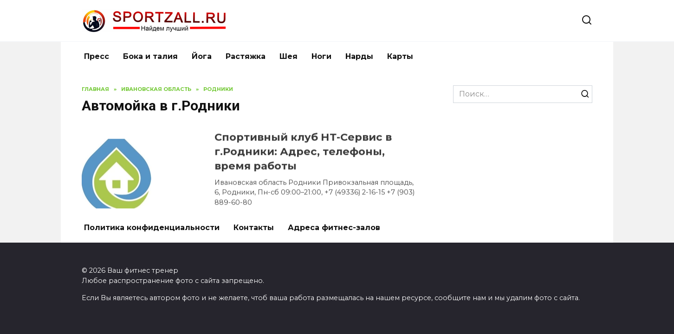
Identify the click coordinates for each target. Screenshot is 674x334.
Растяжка (246, 56)
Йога (202, 56)
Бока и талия (150, 56)
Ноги (321, 56)
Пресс (96, 56)
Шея (288, 56)
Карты (400, 56)
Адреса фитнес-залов (334, 227)
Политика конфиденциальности (152, 227)
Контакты (253, 227)
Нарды (359, 56)
